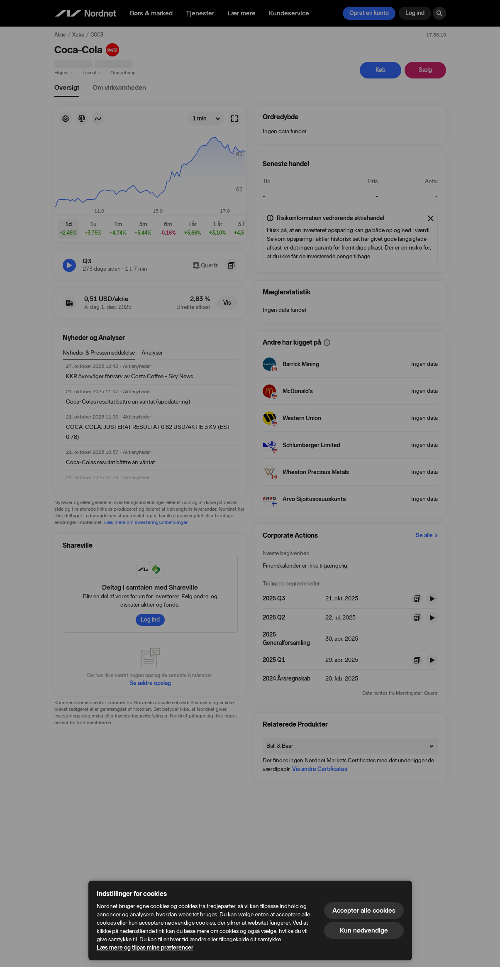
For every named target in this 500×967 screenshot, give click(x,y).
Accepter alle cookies (363, 910)
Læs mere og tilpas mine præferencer (145, 947)
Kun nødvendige (364, 930)
